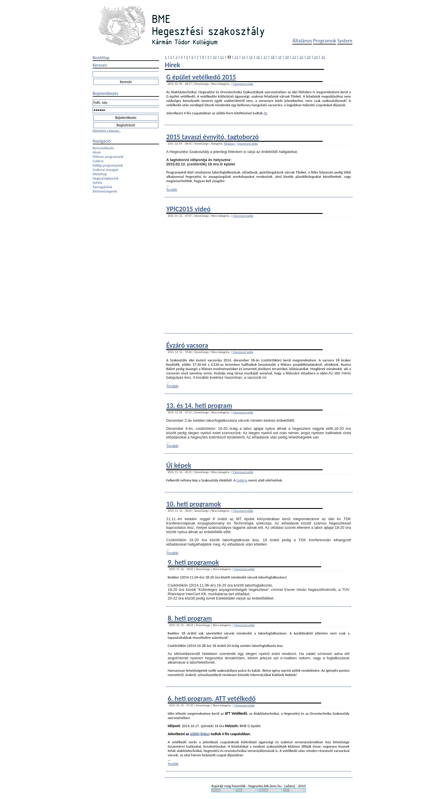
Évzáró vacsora (187, 345)
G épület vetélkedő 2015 (201, 77)
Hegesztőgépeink (106, 178)
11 (222, 57)
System (344, 41)
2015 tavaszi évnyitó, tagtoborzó (212, 136)
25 (323, 57)
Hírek (97, 152)
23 (309, 57)
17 (265, 57)
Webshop (100, 174)
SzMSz (97, 182)
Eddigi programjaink (108, 165)
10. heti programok (193, 504)
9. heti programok (193, 562)
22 (301, 57)
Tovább (171, 189)
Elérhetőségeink (105, 191)
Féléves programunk (108, 156)
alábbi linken (200, 734)
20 (287, 57)
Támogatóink (102, 187)
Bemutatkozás (103, 148)
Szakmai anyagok (105, 169)
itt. (265, 113)
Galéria (98, 161)
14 (243, 57)
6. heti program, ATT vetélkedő (212, 698)
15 (251, 57)
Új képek (178, 465)
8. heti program (190, 618)
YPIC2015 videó (188, 209)
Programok (324, 41)
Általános (302, 41)
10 (214, 57)
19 (280, 57)
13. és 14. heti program (199, 405)
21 (294, 57)
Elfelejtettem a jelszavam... (107, 130)
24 (316, 57)
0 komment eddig (243, 84)
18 (272, 57)
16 (258, 57)
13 (236, 57)
